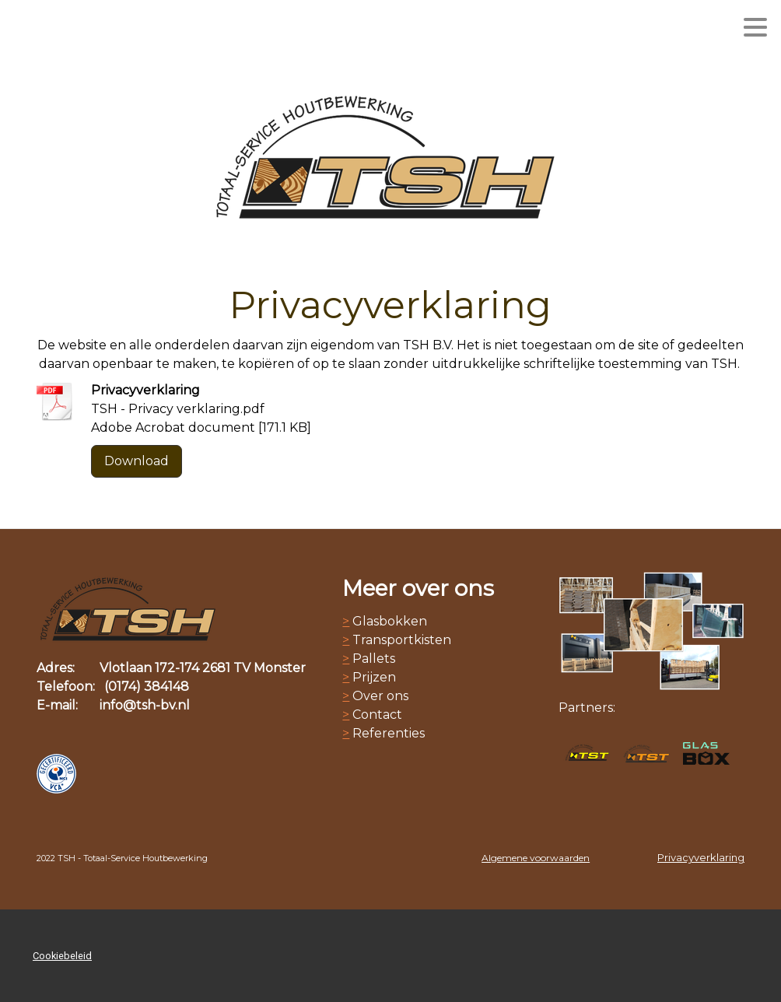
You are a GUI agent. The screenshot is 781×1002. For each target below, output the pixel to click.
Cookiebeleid (62, 956)
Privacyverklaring (700, 857)
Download (136, 461)
